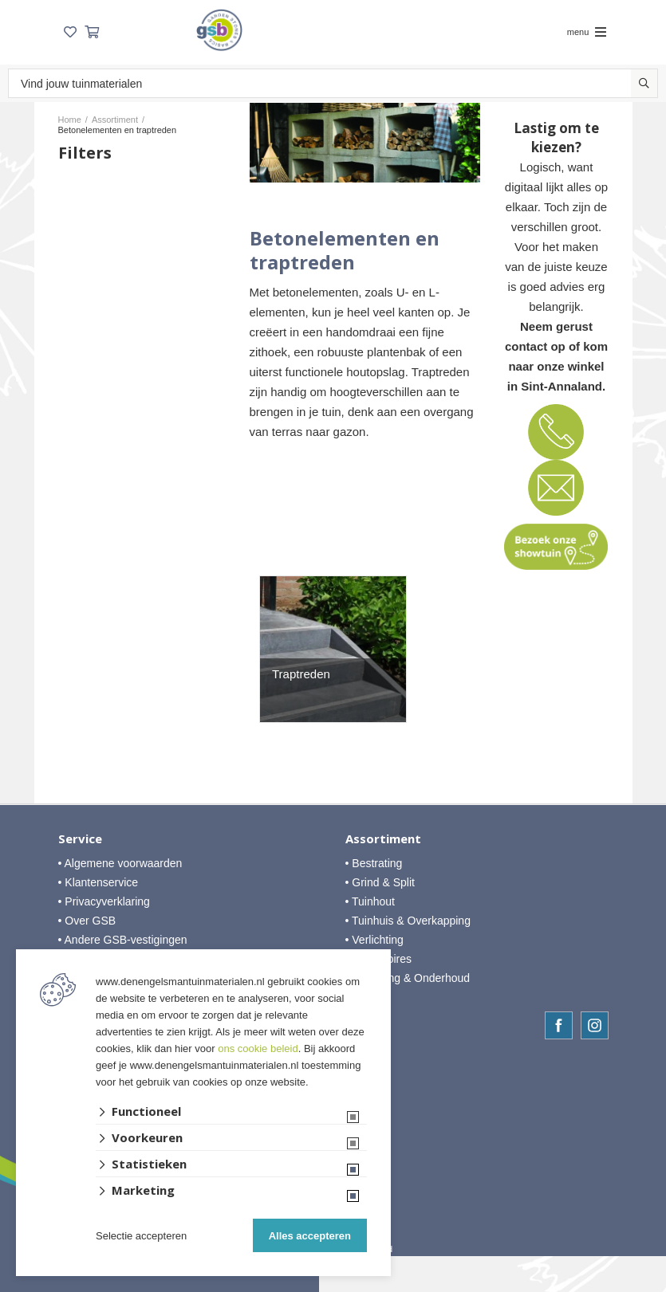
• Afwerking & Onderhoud (408, 978)
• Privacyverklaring (104, 901)
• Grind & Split (380, 882)
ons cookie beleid (258, 1048)
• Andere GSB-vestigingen (122, 939)
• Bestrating (374, 863)
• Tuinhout (370, 901)
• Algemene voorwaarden (120, 863)
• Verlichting (374, 939)
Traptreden (301, 674)
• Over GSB (87, 920)
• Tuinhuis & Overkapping (408, 920)
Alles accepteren (310, 1236)
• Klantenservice (98, 882)
